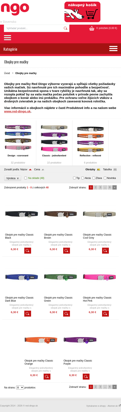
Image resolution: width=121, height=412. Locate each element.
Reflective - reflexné (90, 155)
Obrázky (90, 169)
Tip (78, 178)
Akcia (88, 178)
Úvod (7, 73)
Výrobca (12, 178)
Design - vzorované (18, 155)
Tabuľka (107, 169)
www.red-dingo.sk (17, 111)
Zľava (99, 178)
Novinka (111, 178)
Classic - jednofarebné (54, 155)
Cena (37, 169)
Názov (23, 169)
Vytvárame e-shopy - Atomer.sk (103, 406)
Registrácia (110, 4)
